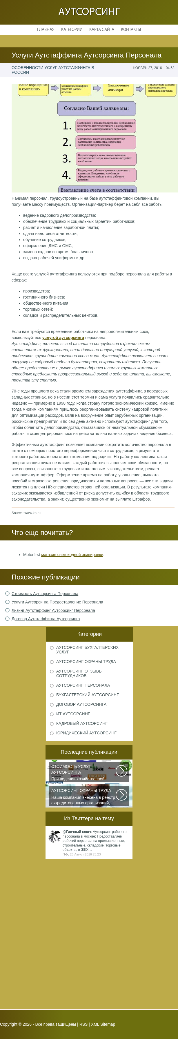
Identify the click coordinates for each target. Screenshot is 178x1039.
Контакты (131, 30)
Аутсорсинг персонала (83, 685)
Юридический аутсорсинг (86, 733)
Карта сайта (101, 30)
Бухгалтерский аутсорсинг (87, 694)
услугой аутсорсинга (63, 337)
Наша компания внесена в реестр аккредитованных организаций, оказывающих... (83, 797)
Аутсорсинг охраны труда (86, 661)
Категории (72, 30)
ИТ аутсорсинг (73, 714)
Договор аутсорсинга (81, 704)
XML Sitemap (103, 1024)
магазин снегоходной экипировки (72, 554)
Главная (46, 30)
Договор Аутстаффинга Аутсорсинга (46, 618)
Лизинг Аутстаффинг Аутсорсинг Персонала (53, 610)
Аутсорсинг (89, 12)
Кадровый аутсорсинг (82, 723)
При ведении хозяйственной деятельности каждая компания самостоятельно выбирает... (83, 773)
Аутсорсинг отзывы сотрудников (79, 673)
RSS (83, 1024)
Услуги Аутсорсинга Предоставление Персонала (57, 602)
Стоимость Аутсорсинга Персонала (45, 593)
